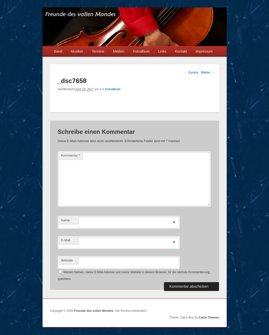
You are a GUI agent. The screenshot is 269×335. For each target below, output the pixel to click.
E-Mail (65, 240)
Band (58, 51)
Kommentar (70, 155)
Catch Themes (209, 317)
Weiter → (207, 72)
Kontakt (181, 51)
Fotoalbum (141, 51)
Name (65, 220)
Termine (98, 51)
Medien (118, 51)
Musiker (77, 51)
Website (67, 260)
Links (162, 51)
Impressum (204, 51)
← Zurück (191, 72)
